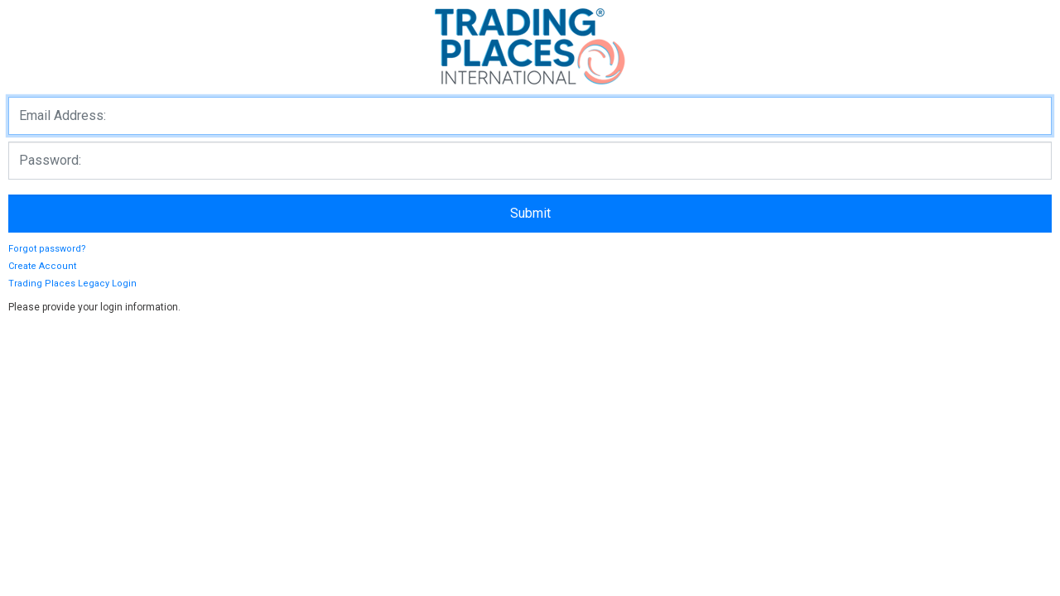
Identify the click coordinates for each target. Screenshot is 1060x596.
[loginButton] (530, 214)
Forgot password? (47, 248)
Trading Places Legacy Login (72, 283)
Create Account (42, 266)
